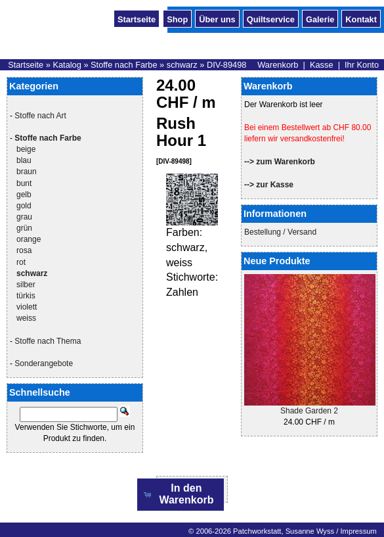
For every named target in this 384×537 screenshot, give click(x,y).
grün (24, 228)
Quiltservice (271, 18)
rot (21, 262)
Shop (177, 18)
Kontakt (361, 18)
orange (28, 239)
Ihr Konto (362, 65)
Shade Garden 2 (309, 410)
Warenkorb (277, 65)
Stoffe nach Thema (47, 341)
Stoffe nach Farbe (124, 65)
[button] (180, 495)
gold (24, 205)
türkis (25, 295)
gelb (24, 194)
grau (24, 217)
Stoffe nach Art (40, 115)
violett (26, 307)
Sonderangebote (43, 363)
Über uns (217, 18)
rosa (24, 250)
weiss (26, 318)
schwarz (182, 65)
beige (25, 149)
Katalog (67, 65)
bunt (24, 183)
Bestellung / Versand (280, 232)
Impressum (358, 531)
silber (25, 284)
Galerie (320, 18)
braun (26, 171)
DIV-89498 (226, 65)
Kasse (321, 65)
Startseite (136, 18)
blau (24, 160)
